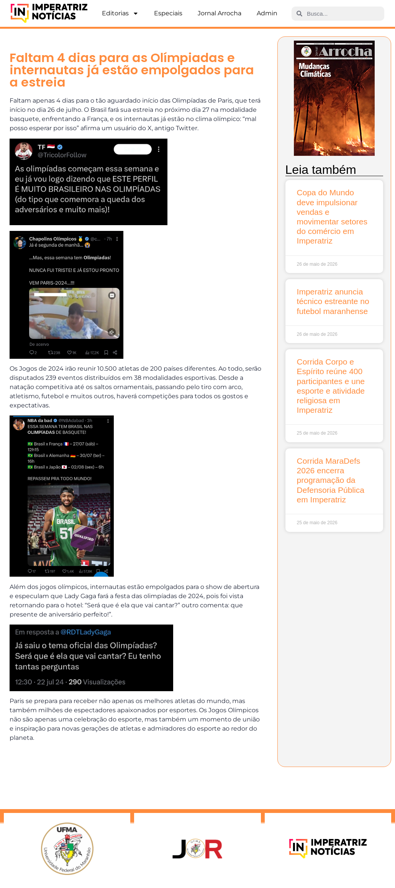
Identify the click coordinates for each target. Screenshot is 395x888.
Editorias (120, 13)
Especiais (168, 13)
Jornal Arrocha (219, 13)
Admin (267, 13)
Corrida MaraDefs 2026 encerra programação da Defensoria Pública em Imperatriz (330, 480)
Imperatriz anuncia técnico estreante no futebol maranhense (333, 301)
